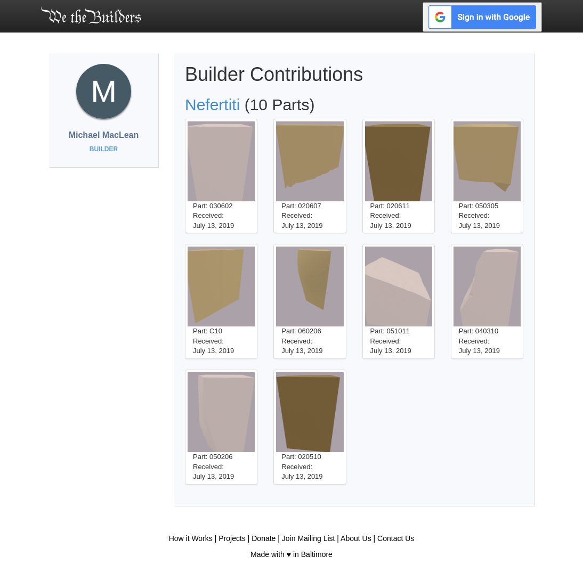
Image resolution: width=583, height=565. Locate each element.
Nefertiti (212, 104)
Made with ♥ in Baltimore (291, 554)
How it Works (191, 538)
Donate (264, 538)
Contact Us (395, 538)
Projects (232, 538)
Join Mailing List (308, 538)
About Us (356, 538)
